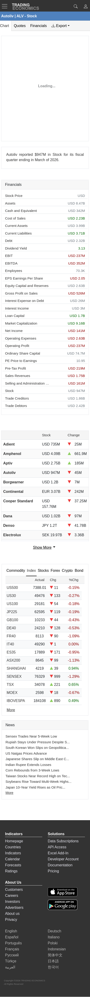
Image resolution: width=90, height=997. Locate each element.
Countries (13, 847)
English (11, 931)
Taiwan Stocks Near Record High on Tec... (38, 776)
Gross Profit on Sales (21, 293)
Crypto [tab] (67, 570)
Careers (11, 896)
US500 (12, 588)
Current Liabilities (18, 233)
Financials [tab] (38, 26)
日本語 (53, 961)
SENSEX (14, 676)
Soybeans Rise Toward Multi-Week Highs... (38, 781)
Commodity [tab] (15, 570)
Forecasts (13, 865)
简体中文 (55, 955)
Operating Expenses (20, 338)
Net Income (14, 331)
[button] (85, 7)
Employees (13, 271)
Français (12, 949)
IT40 (10, 644)
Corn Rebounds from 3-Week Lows (32, 770)
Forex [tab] (55, 570)
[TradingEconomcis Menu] (6, 6)
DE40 (11, 628)
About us (12, 914)
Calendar (12, 859)
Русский (12, 955)
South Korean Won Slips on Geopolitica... (37, 748)
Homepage (14, 841)
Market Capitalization (21, 323)
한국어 (53, 967)
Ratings (11, 871)
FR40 (11, 636)
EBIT (9, 256)
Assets (10, 203)
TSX (10, 685)
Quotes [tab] (20, 26)
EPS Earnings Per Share (24, 278)
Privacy (11, 920)
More (9, 793)
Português (13, 943)
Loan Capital (14, 316)
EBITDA (11, 263)
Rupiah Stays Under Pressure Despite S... (38, 742)
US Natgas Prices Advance (26, 753)
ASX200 (13, 660)
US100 (12, 604)
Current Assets (16, 226)
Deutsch (54, 931)
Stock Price (13, 196)
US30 (11, 596)
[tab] (60, 26)
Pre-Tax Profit (15, 368)
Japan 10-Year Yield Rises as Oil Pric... (35, 787)
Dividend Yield (16, 248)
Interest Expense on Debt (24, 301)
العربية (10, 967)
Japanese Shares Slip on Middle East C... (37, 759)
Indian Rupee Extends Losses (28, 765)
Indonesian (57, 949)
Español (11, 937)
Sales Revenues (17, 376)
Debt (8, 241)
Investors (12, 902)
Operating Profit (17, 346)
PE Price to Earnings (21, 361)
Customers (14, 890)
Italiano (54, 937)
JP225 (12, 612)
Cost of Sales (15, 218)
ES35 (11, 652)
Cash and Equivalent (21, 211)
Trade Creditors (17, 398)
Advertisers (14, 908)
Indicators (13, 853)
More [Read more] (11, 710)
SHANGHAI (16, 668)
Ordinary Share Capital (22, 353)
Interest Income (17, 308)
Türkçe (10, 961)
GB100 (12, 620)
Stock (9, 391)
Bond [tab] (79, 570)
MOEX (12, 693)
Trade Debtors (16, 406)
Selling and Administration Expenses (27, 383)
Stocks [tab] (43, 570)
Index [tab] (31, 570)
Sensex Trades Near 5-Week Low (31, 736)
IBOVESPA (16, 701)
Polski (53, 943)
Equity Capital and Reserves (26, 286)
